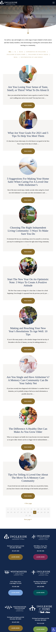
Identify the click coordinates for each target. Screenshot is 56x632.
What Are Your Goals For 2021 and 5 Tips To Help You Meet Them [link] (28, 134)
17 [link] (18, 512)
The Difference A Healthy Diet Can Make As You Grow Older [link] (28, 430)
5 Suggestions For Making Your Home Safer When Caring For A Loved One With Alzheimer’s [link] (28, 181)
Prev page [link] (28, 503)
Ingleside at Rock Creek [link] (38, 54)
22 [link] (34, 512)
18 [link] (21, 512)
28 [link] (29, 515)
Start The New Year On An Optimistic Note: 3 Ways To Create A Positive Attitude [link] (28, 282)
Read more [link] (28, 105)
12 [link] (45, 509)
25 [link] (45, 512)
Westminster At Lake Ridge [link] (32, 57)
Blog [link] (21, 51)
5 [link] (21, 509)
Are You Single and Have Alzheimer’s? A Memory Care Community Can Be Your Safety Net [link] (28, 380)
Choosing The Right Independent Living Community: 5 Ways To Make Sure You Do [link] (28, 230)
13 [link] (48, 509)
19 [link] (24, 512)
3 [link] (14, 509)
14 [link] (8, 512)
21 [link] (31, 512)
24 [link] (41, 512)
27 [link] (26, 515)
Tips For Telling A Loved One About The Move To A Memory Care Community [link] (28, 477)
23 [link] (38, 512)
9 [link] (34, 509)
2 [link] (11, 509)
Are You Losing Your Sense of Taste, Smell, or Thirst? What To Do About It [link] (28, 88)
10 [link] (38, 509)
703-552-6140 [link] (40, 611)
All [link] (10, 51)
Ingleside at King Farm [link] (16, 54)
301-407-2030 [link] (15, 551)
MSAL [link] (16, 57)
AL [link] (15, 51)
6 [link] (24, 509)
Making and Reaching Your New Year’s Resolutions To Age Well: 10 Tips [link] (28, 331)
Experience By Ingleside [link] (36, 51)
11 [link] (41, 509)
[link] (53, 629)
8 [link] (31, 509)
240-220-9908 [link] (40, 580)
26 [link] (48, 512)
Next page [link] (28, 519)
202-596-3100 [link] (40, 551)
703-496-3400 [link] (15, 580)
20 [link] (28, 512)
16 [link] (14, 512)
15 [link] (11, 512)
